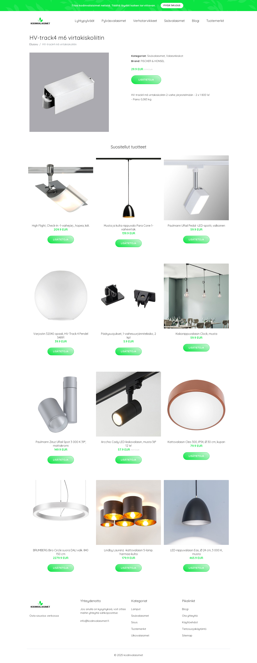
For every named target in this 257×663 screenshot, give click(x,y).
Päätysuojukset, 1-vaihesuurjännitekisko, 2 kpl (128, 337)
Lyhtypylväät (84, 22)
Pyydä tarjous (171, 5)
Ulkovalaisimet (140, 637)
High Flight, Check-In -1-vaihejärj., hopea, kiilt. (61, 227)
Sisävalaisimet (174, 22)
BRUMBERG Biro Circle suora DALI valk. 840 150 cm (60, 554)
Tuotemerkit (215, 22)
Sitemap (187, 637)
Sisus (134, 624)
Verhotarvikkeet (145, 22)
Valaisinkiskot (174, 57)
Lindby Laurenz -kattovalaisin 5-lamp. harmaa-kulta (128, 554)
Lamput (135, 611)
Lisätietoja (146, 81)
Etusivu (33, 46)
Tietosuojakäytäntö (194, 630)
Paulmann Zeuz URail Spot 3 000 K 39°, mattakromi (61, 445)
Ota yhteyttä (190, 617)
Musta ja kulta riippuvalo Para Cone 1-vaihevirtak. (128, 229)
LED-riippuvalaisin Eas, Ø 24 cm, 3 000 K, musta (196, 554)
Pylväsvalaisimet (114, 22)
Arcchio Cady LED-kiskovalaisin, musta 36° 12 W (128, 445)
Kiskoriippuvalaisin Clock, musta (196, 335)
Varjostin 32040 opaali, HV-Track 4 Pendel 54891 (60, 337)
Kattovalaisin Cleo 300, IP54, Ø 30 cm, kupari (196, 444)
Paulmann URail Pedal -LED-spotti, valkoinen (196, 227)
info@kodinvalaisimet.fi (94, 622)
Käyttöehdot (190, 624)
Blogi (195, 22)
